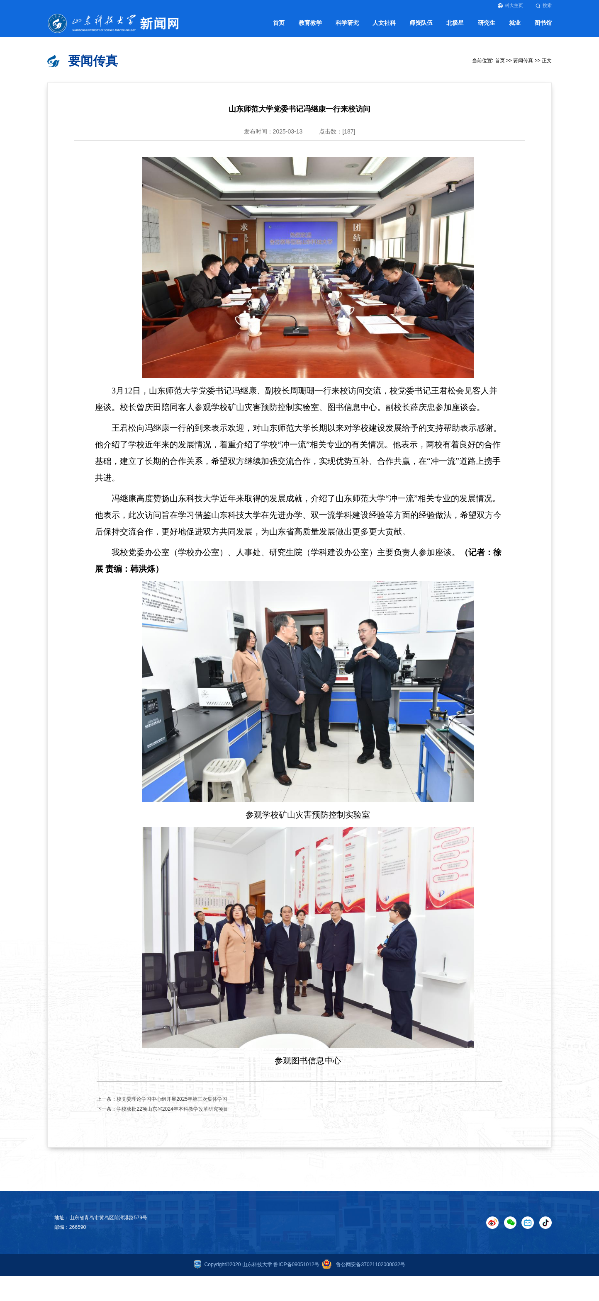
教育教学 (310, 27)
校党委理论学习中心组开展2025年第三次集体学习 (172, 1105)
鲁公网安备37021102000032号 (362, 1271)
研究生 (486, 27)
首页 (279, 27)
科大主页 (510, 5)
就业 (515, 27)
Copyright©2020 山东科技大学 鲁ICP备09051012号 (256, 1271)
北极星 (455, 27)
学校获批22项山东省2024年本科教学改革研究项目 (172, 1115)
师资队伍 (421, 27)
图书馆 (543, 27)
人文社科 (384, 27)
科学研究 (347, 27)
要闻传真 (523, 67)
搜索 (544, 5)
